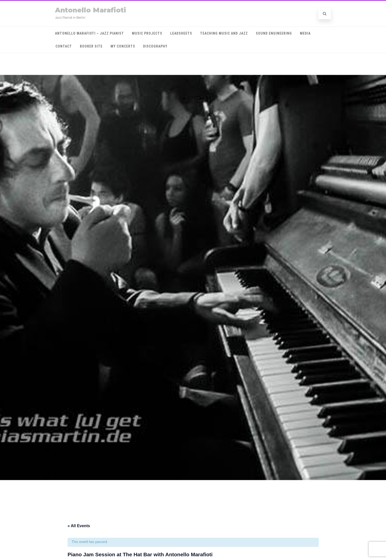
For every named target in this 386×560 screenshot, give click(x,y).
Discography (155, 46)
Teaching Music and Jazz (224, 33)
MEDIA (305, 33)
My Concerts (122, 46)
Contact (63, 46)
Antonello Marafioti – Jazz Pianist (89, 33)
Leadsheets (181, 33)
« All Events (79, 526)
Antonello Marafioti (90, 10)
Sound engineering (274, 33)
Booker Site (91, 46)
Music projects (147, 33)
